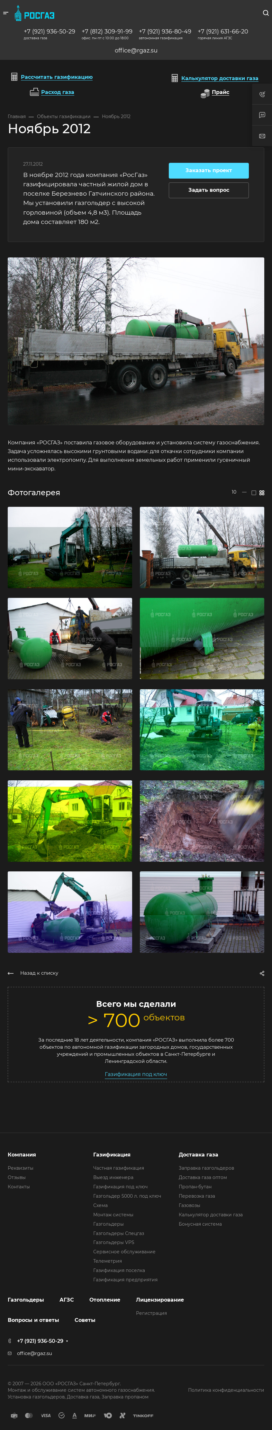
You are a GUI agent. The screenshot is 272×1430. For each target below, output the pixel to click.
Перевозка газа (197, 1196)
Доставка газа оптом (203, 1177)
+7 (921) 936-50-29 (49, 31)
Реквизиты (20, 1168)
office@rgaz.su (136, 50)
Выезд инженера (113, 1177)
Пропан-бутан (195, 1186)
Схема (100, 1205)
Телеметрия (107, 1261)
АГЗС (66, 1300)
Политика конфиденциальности (226, 1390)
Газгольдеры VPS (113, 1242)
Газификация (112, 1155)
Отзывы (17, 1177)
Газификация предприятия (125, 1279)
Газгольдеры (108, 1224)
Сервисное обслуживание (124, 1251)
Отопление (104, 1300)
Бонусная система (200, 1224)
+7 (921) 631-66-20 (223, 31)
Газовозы (189, 1205)
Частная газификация (118, 1168)
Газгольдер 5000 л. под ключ (127, 1196)
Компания (22, 1155)
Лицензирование (160, 1300)
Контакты (19, 1186)
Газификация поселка (119, 1270)
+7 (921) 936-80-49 (165, 31)
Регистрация (151, 1313)
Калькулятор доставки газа (211, 1214)
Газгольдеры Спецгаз (118, 1233)
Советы (85, 1320)
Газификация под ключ (136, 1074)
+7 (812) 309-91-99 (107, 31)
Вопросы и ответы (33, 1320)
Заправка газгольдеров (206, 1168)
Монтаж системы (113, 1214)
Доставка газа (198, 1155)
